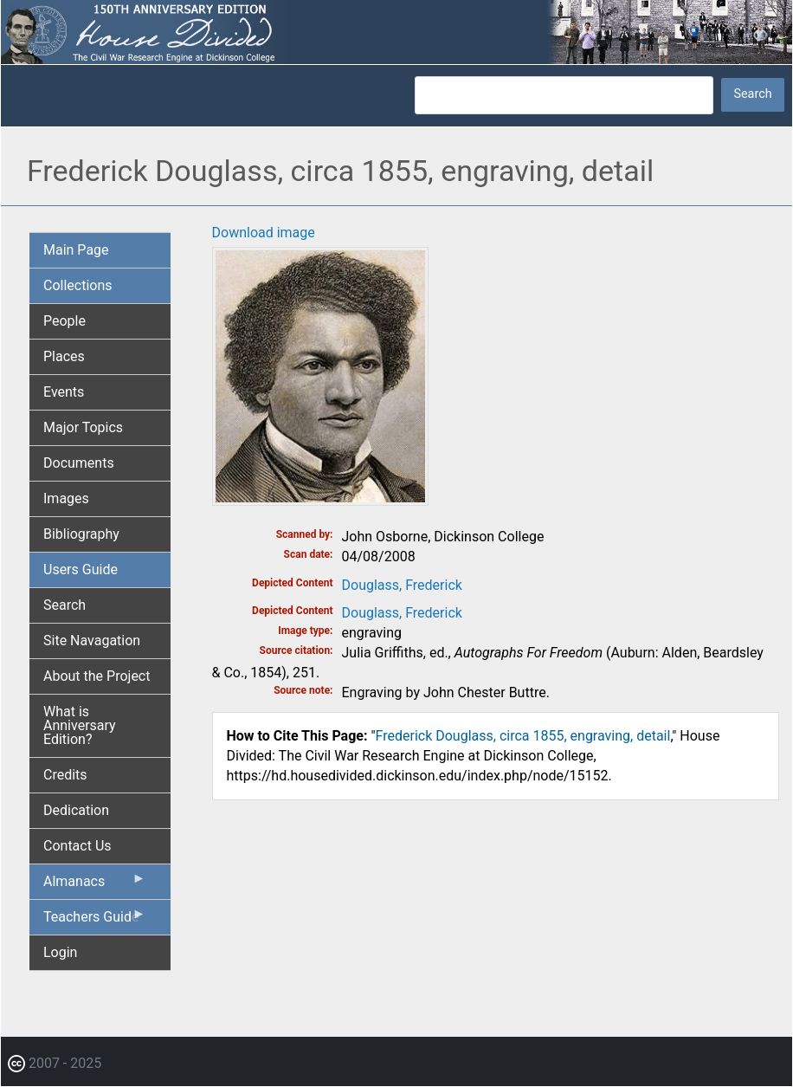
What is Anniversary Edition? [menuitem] (79, 725)
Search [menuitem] (64, 605)
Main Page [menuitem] (76, 250)
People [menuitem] (64, 321)
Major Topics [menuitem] (83, 427)
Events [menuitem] (63, 392)
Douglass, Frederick (402, 585)
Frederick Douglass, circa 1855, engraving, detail (523, 736)
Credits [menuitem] (65, 775)
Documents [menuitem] (78, 463)
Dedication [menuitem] (76, 810)
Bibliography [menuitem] (81, 534)
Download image (263, 232)
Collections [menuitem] (78, 285)
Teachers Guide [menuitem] (94, 921)
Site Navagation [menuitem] (91, 640)
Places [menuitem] (64, 356)
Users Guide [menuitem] (80, 569)
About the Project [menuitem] (96, 676)
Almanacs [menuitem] (94, 885)
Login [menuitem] (60, 952)
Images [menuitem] (66, 498)
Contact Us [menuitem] (77, 846)
